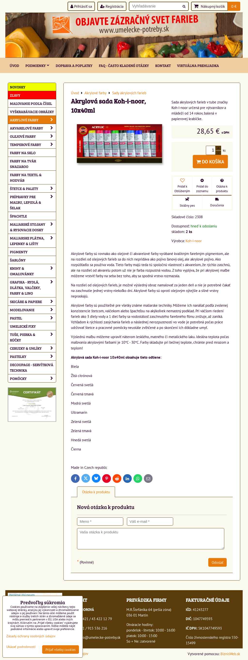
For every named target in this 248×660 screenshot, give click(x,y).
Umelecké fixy (23, 326)
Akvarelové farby (33, 128)
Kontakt (163, 65)
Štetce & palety (33, 188)
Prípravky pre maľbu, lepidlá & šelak (33, 202)
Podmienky (37, 65)
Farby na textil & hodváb (26, 177)
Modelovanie (33, 310)
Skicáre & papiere (33, 301)
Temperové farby (33, 144)
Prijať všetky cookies (61, 649)
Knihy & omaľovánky (33, 271)
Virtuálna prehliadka (198, 65)
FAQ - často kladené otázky (124, 65)
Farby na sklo (23, 152)
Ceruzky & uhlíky (33, 348)
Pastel (33, 318)
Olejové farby (33, 136)
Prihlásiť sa (81, 6)
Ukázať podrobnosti (21, 647)
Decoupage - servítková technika (31, 367)
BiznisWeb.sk (230, 653)
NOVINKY (17, 86)
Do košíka (210, 162)
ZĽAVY (15, 95)
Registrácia (112, 6)
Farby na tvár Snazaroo (23, 163)
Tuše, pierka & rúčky (33, 337)
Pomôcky (33, 378)
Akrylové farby (33, 120)
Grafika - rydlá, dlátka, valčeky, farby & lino (33, 287)
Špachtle (18, 215)
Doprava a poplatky (74, 65)
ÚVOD (14, 65)
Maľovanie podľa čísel (31, 103)
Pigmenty (19, 251)
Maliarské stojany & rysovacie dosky (33, 227)
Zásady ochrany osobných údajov (30, 636)
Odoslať (217, 562)
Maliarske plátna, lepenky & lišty (33, 240)
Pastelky (33, 356)
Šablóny (18, 259)
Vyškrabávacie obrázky (32, 111)
